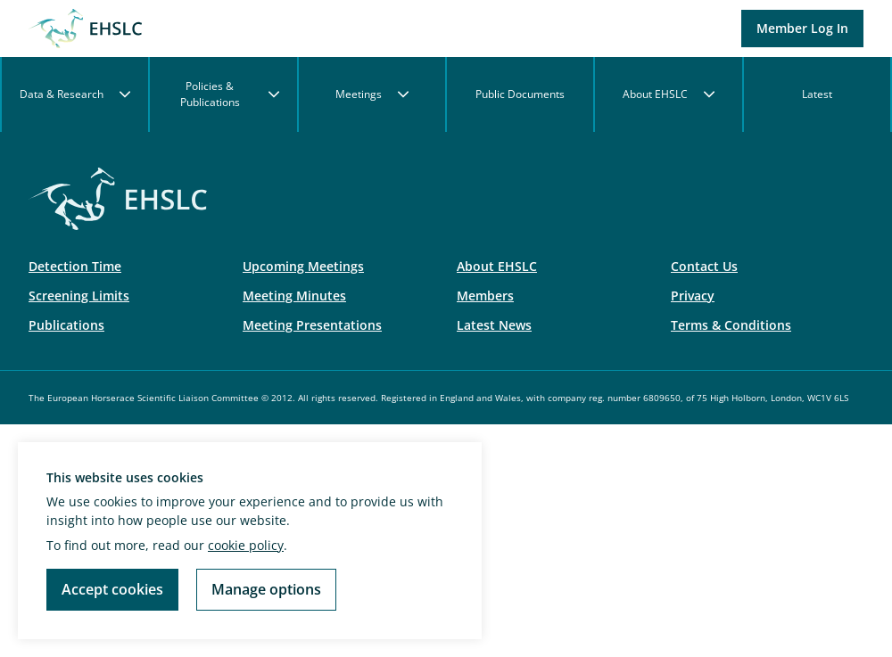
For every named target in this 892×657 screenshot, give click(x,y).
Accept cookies (112, 589)
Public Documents (520, 94)
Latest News (494, 324)
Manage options (266, 589)
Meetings (372, 94)
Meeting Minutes (294, 295)
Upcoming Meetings (303, 266)
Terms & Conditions (731, 324)
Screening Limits (79, 295)
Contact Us (704, 266)
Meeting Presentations (312, 324)
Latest (817, 94)
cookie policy (246, 545)
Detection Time (75, 266)
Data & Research (75, 94)
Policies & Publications (229, 94)
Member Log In (802, 28)
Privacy (692, 295)
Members (485, 295)
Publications (66, 324)
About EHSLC (668, 94)
